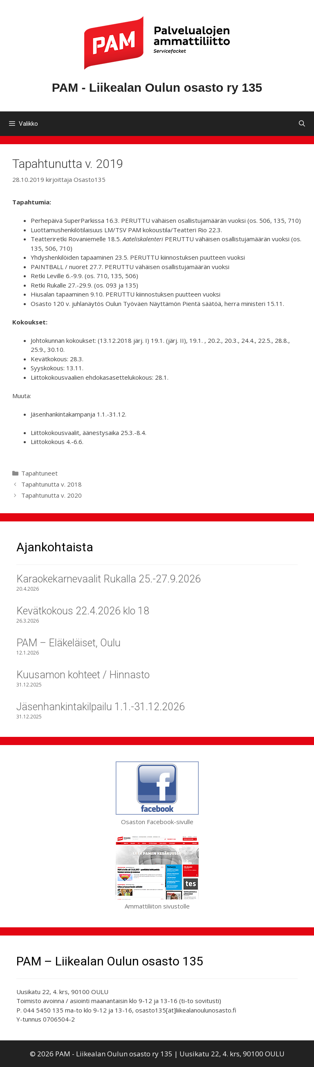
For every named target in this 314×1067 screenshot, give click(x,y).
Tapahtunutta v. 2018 (51, 484)
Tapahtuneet (39, 473)
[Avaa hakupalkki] (302, 123)
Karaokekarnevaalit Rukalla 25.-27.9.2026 (108, 579)
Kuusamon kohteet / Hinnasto (83, 675)
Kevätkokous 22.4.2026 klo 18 (82, 611)
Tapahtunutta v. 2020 (51, 495)
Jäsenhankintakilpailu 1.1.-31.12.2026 (100, 707)
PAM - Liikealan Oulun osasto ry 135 (157, 87)
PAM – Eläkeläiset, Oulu (68, 643)
